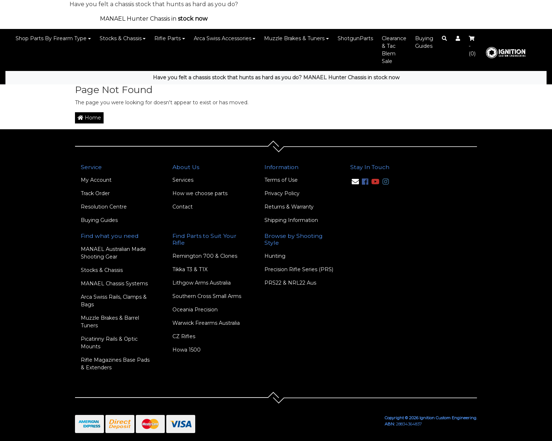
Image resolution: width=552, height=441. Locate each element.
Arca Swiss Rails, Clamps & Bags (114, 301)
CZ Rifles (183, 336)
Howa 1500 (186, 349)
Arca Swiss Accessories (222, 38)
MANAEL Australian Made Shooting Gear (113, 253)
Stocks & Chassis (121, 38)
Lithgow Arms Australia (201, 283)
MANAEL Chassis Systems (114, 283)
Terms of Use (281, 180)
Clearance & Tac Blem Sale (394, 49)
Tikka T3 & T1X (190, 269)
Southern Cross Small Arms (206, 296)
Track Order (95, 193)
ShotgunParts (355, 38)
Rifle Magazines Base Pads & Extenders (115, 364)
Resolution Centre (104, 206)
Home (89, 117)
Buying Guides (424, 42)
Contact (182, 206)
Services (182, 180)
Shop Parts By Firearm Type (51, 38)
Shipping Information (291, 220)
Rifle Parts (167, 38)
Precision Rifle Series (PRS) (298, 269)
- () (472, 46)
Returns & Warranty (289, 206)
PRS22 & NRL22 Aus (290, 283)
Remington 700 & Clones (204, 256)
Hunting (274, 256)
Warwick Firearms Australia (206, 323)
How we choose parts (199, 193)
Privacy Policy (282, 193)
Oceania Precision (195, 309)
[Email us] (355, 181)
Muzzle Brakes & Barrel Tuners (110, 322)
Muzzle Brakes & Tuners (294, 38)
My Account (96, 180)
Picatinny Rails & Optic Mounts (109, 343)
